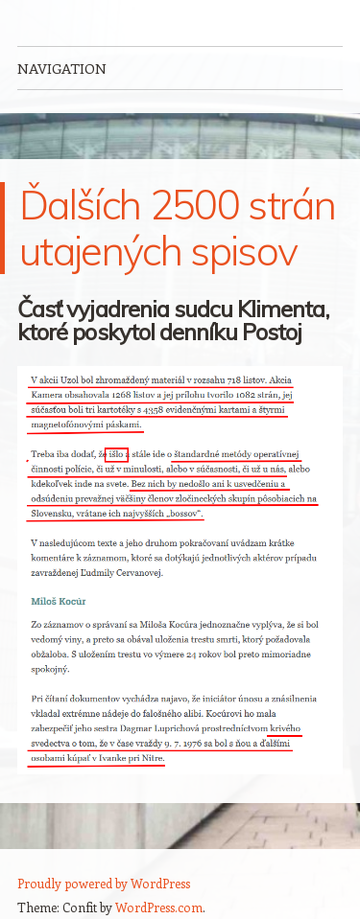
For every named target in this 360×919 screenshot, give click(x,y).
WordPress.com (159, 907)
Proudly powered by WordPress (103, 883)
